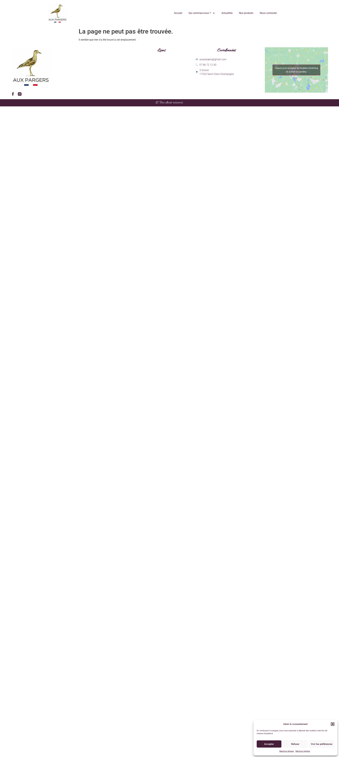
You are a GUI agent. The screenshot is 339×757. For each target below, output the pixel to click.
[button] (332, 724)
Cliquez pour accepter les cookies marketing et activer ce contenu (296, 70)
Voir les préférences (321, 744)
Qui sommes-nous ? (202, 13)
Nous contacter (268, 13)
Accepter (269, 744)
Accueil (178, 13)
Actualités (227, 13)
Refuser (295, 744)
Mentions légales (286, 751)
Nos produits (246, 13)
